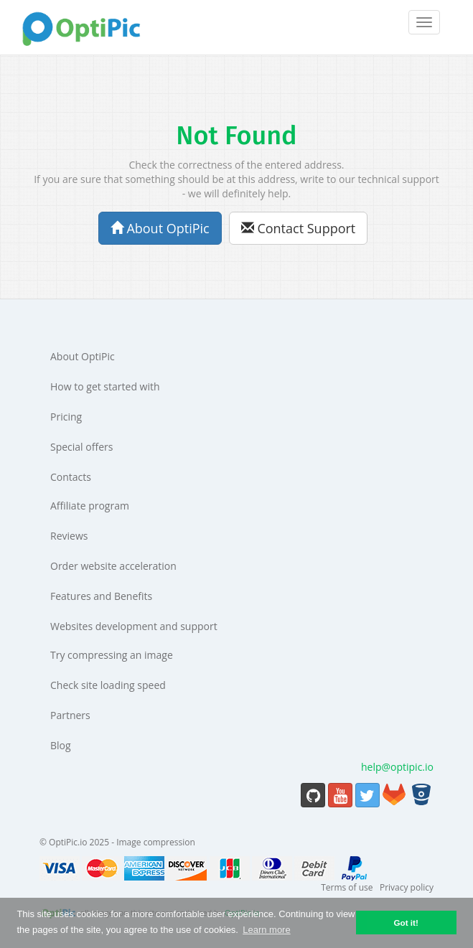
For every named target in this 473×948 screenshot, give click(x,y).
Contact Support (298, 228)
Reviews (69, 536)
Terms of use (347, 887)
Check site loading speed (108, 685)
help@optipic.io (397, 767)
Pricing (66, 416)
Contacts (70, 477)
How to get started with (105, 386)
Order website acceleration (113, 566)
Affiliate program (89, 505)
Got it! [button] (405, 922)
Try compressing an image (111, 655)
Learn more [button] (266, 929)
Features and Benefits (101, 596)
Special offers (81, 447)
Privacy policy (407, 887)
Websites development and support (133, 626)
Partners (70, 715)
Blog (60, 745)
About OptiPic (160, 228)
